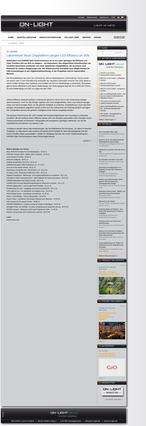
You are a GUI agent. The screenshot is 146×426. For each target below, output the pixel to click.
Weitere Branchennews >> (108, 256)
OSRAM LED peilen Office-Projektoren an (21, 165)
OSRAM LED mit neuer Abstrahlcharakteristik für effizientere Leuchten (32, 183)
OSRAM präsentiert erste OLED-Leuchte (21, 180)
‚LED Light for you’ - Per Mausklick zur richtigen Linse (26, 191)
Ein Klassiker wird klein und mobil (111, 159)
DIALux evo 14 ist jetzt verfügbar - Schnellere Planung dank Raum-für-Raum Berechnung (111, 233)
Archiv (97, 37)
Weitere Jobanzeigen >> (107, 119)
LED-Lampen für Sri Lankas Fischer (19, 201)
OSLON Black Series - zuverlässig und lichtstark (24, 194)
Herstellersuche (26, 37)
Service (86, 37)
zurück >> (87, 141)
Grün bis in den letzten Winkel (17, 167)
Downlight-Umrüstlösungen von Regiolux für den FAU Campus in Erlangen (110, 169)
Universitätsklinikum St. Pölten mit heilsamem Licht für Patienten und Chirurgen (111, 245)
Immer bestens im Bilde (15, 157)
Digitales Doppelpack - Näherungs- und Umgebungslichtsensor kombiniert (33, 175)
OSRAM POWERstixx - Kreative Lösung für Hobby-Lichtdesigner (30, 204)
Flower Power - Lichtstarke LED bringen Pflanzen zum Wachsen (29, 199)
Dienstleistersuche (50, 37)
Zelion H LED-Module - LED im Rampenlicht (22, 196)
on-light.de (13, 43)
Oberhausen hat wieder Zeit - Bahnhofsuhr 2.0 (23, 170)
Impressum (104, 17)
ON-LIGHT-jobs (71, 37)
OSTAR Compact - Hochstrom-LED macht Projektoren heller (28, 209)
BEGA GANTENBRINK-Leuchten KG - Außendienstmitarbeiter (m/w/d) (112, 108)
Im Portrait (103, 351)
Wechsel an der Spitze (107, 201)
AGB (113, 17)
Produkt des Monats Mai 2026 (107, 268)
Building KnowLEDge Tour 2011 (18, 162)
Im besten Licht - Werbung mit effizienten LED (23, 173)
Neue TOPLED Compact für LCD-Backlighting (23, 152)
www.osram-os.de (13, 220)
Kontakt (81, 17)
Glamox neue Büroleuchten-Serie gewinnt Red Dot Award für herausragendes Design (111, 181)
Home (11, 37)
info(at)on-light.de (92, 421)
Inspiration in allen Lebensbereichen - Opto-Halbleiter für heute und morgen (33, 178)
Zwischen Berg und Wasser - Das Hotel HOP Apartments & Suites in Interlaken (111, 211)
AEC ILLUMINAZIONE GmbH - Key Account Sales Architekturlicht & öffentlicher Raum (113, 96)
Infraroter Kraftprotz (13, 159)
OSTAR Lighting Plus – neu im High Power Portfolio (25, 186)
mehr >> (102, 296)
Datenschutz (92, 17)
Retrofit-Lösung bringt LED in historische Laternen (24, 212)
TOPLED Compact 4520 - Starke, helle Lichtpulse (24, 154)
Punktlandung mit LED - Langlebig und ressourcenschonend (28, 188)
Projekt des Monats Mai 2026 (107, 309)
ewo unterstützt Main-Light (108, 132)
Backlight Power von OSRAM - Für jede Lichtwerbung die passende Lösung (33, 207)
